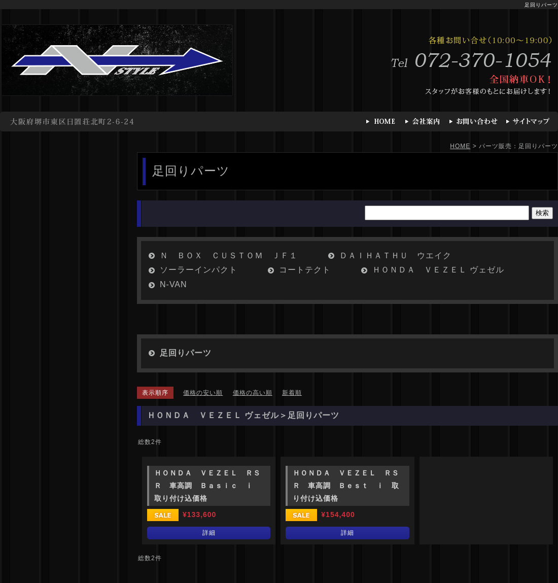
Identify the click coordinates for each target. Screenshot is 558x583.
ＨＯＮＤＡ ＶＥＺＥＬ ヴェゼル (438, 269)
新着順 (292, 392)
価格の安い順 (203, 392)
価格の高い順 (252, 392)
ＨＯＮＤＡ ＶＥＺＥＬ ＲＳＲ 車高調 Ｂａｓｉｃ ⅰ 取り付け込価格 (207, 485)
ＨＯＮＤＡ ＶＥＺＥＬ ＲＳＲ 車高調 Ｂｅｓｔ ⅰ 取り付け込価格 (346, 485)
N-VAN (173, 284)
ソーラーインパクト (198, 269)
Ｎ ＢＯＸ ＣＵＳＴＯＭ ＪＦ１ (229, 255)
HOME (460, 146)
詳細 (209, 532)
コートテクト (305, 269)
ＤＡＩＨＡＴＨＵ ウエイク (395, 255)
